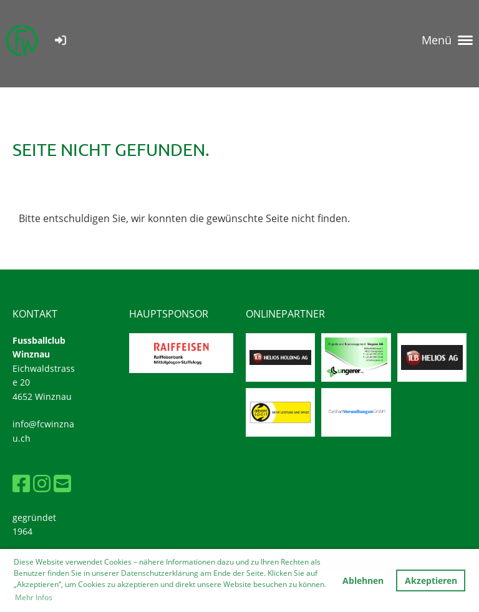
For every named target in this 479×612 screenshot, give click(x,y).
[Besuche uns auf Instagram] (42, 483)
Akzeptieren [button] (431, 580)
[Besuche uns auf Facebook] (21, 483)
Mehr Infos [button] (33, 597)
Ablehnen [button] (363, 580)
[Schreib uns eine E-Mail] (62, 483)
